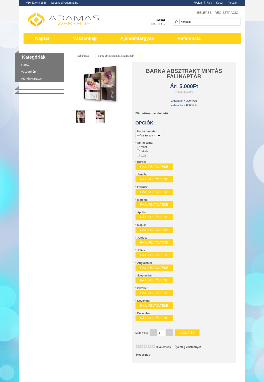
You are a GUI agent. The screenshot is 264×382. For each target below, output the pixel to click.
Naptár (42, 38)
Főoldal (198, 2)
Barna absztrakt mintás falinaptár (116, 55)
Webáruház (83, 55)
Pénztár (232, 2)
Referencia (188, 38)
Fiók (209, 2)
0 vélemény (163, 347)
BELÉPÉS (204, 12)
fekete (144, 151)
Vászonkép (85, 38)
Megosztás (143, 354)
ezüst (144, 155)
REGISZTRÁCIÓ (226, 12)
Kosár (219, 2)
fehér (144, 147)
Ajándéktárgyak (137, 38)
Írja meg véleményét (188, 347)
